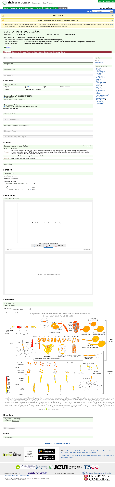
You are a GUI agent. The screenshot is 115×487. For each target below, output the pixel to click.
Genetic (38, 245)
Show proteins (87, 146)
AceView (98, 70)
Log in (111, 8)
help (100, 1)
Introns (21, 99)
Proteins (23, 52)
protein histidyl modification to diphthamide (16, 190)
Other (63, 52)
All (49, 245)
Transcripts (7, 99)
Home (6, 8)
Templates (13, 8)
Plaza (97, 87)
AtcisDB (98, 86)
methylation (7, 188)
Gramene (99, 76)
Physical (60, 245)
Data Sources (48, 8)
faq (103, 1)
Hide (111, 16)
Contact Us (104, 8)
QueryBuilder (29, 8)
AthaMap (98, 101)
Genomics (15, 52)
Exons (15, 99)
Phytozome (99, 103)
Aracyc (98, 68)
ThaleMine (14, 2)
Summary (7, 52)
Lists (20, 8)
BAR (113, 1)
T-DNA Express (100, 98)
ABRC (98, 79)
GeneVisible (99, 78)
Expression (48, 52)
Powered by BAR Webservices (48, 409)
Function (30, 52)
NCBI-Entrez (100, 90)
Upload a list (99, 62)
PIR (97, 92)
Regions (38, 8)
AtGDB (98, 93)
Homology (56, 52)
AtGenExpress (100, 100)
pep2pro (98, 89)
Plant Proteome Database (100, 72)
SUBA (98, 75)
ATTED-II (99, 97)
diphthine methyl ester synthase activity (15, 183)
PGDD (98, 84)
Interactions (38, 52)
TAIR (97, 81)
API (56, 8)
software (108, 1)
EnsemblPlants (100, 82)
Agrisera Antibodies (102, 95)
